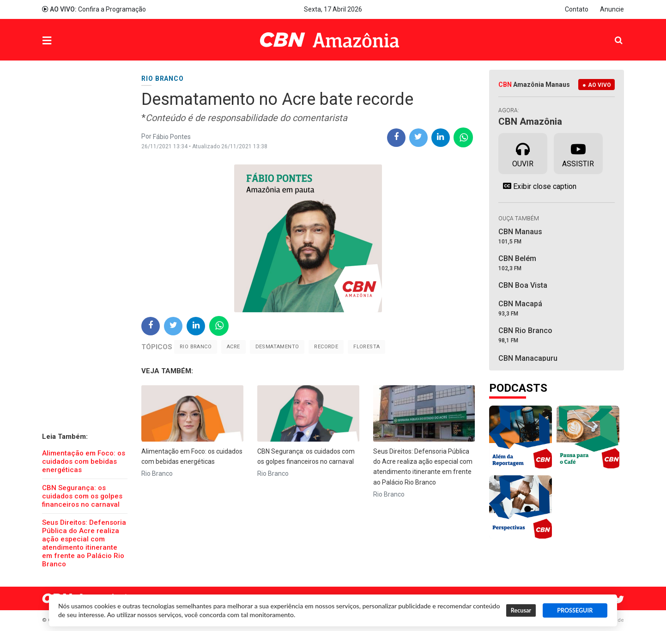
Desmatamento (277, 347)
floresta (366, 347)
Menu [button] (65, 40)
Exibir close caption (537, 186)
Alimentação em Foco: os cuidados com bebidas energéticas (83, 461)
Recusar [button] (521, 610)
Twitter (619, 599)
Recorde (326, 347)
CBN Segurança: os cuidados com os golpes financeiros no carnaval (82, 496)
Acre (233, 347)
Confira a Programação (94, 9)
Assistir (578, 153)
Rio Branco (196, 347)
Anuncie (612, 9)
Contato (576, 9)
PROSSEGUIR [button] (575, 610)
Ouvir (522, 153)
